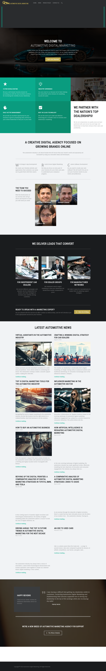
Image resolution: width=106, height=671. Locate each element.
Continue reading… (21, 353)
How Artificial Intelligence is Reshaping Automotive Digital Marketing (68, 406)
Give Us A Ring (82, 288)
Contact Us (56, 3)
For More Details (53, 636)
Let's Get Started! (53, 59)
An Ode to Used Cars (63, 504)
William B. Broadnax (44, 200)
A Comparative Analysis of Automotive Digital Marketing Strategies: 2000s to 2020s (68, 455)
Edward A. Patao (61, 200)
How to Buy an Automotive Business (33, 404)
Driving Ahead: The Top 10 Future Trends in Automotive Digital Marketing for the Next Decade (31, 507)
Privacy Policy (47, 3)
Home (34, 3)
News (39, 3)
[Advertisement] (53, 17)
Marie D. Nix (78, 200)
